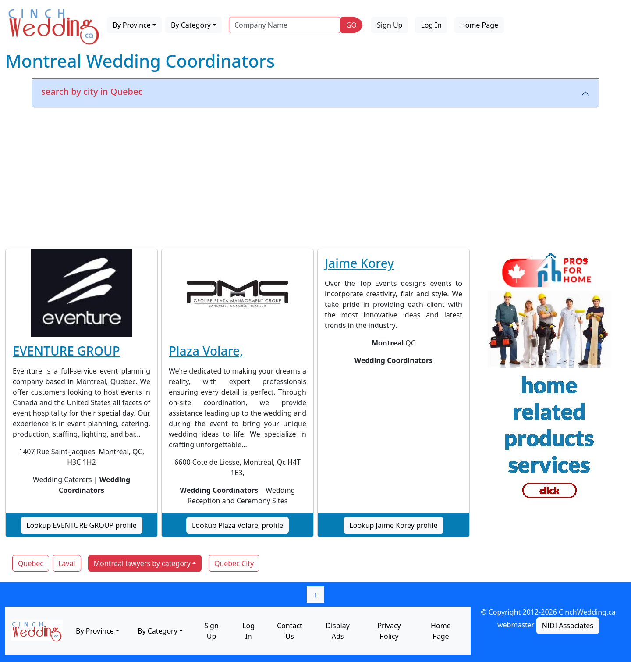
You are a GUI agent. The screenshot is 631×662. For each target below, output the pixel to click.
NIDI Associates (567, 625)
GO (351, 25)
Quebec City (234, 563)
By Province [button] (132, 25)
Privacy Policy (389, 631)
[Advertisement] (315, 176)
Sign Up (389, 25)
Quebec (30, 563)
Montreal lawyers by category (142, 563)
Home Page (479, 25)
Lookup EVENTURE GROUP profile (81, 525)
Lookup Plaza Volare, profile (237, 525)
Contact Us (289, 631)
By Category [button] (191, 25)
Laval (66, 563)
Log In (431, 25)
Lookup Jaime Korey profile (393, 525)
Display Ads (338, 631)
